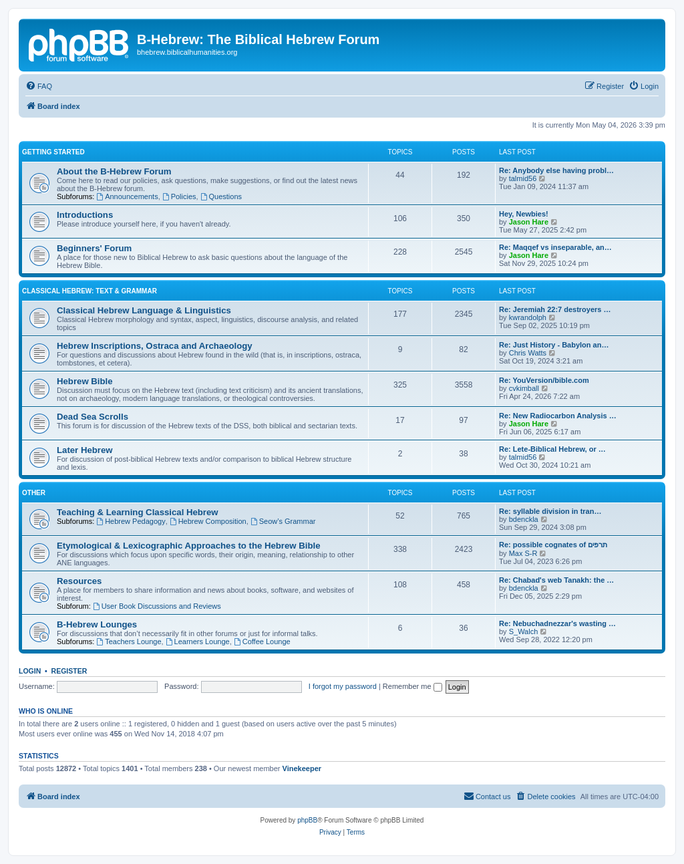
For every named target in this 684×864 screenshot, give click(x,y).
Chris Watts (527, 353)
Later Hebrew (85, 450)
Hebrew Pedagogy (130, 521)
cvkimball (524, 388)
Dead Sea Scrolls (92, 417)
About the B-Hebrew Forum (114, 171)
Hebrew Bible (85, 381)
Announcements (127, 196)
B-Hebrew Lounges (97, 624)
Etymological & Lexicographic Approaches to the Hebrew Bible (189, 546)
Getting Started (53, 152)
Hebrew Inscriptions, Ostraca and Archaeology (154, 346)
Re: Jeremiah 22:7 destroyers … (555, 309)
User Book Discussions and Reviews (157, 606)
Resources (79, 581)
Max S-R (523, 553)
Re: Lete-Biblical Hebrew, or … (552, 449)
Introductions (85, 215)
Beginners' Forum (94, 248)
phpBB (307, 820)
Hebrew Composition (208, 521)
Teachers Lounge (128, 641)
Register (69, 671)
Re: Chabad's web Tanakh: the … (556, 580)
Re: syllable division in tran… (550, 511)
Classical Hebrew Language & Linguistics (144, 310)
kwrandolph (527, 317)
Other (33, 492)
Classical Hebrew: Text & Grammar (89, 291)
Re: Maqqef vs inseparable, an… (555, 247)
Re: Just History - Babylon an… (554, 345)
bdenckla (523, 519)
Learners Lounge (198, 641)
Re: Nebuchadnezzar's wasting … (557, 623)
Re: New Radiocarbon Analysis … (558, 416)
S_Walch (523, 631)
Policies (179, 196)
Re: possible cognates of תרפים (553, 545)
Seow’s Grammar (283, 521)
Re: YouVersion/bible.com (544, 380)
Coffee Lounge (262, 641)
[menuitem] (38, 86)
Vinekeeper (302, 768)
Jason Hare (528, 222)
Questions (221, 196)
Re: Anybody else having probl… (556, 170)
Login (30, 671)
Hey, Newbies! (523, 214)
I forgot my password (343, 686)
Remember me (412, 686)
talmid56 (523, 178)
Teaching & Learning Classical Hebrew (137, 512)
